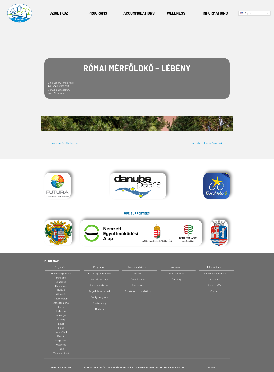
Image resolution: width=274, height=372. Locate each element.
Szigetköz (58, 13)
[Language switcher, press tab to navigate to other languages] (254, 13)
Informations (215, 13)
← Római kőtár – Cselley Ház (63, 142)
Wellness (176, 13)
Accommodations (139, 13)
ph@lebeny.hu (63, 89)
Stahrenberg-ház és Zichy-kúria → (208, 142)
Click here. (59, 93)
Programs (97, 13)
